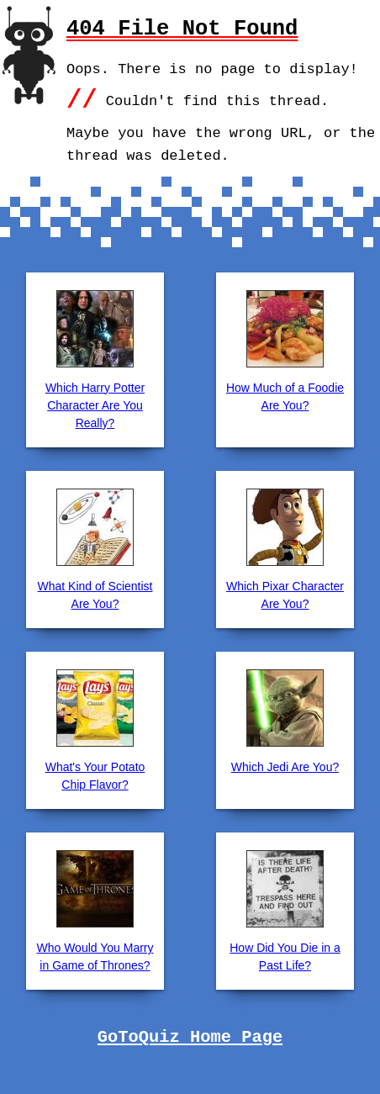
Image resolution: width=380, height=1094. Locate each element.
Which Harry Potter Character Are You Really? (95, 405)
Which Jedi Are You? (285, 767)
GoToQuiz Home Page (190, 1037)
